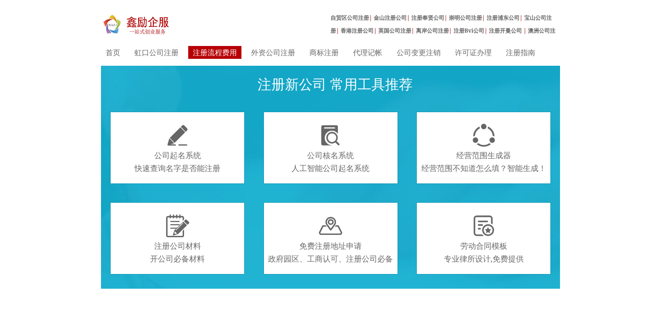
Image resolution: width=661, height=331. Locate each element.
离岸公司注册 (432, 30)
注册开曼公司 (506, 30)
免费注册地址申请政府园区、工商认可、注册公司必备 (330, 239)
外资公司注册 (273, 52)
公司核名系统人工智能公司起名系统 (330, 148)
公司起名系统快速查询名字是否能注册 (177, 148)
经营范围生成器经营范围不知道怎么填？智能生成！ (483, 148)
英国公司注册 (394, 30)
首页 (113, 52)
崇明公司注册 (465, 18)
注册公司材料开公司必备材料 (177, 239)
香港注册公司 (357, 30)
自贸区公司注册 (349, 18)
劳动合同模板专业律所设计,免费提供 (484, 239)
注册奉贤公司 (427, 18)
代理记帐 (367, 52)
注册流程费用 (215, 52)
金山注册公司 (390, 18)
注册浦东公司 (503, 18)
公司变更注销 (419, 52)
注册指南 (520, 52)
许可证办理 (473, 52)
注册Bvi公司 (469, 30)
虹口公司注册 (156, 52)
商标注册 (324, 52)
